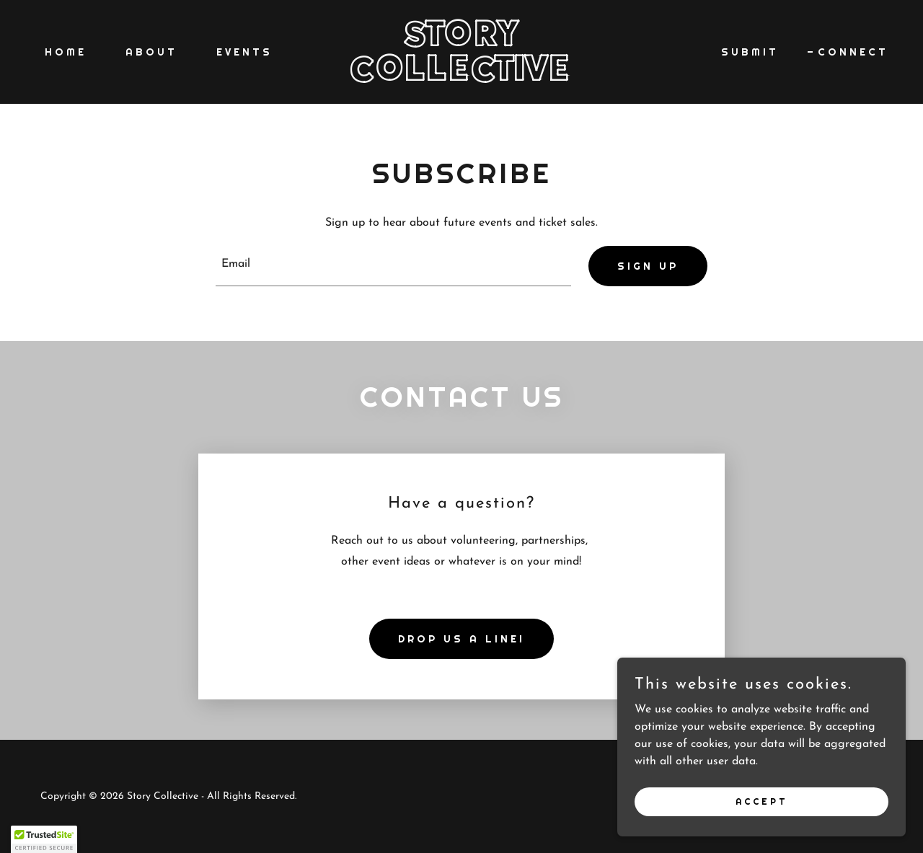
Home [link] (66, 51)
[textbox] (394, 266)
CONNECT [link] (853, 51)
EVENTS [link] (244, 51)
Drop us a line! (461, 638)
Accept (762, 801)
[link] (461, 78)
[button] (44, 839)
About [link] (151, 51)
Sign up (648, 266)
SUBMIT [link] (750, 51)
